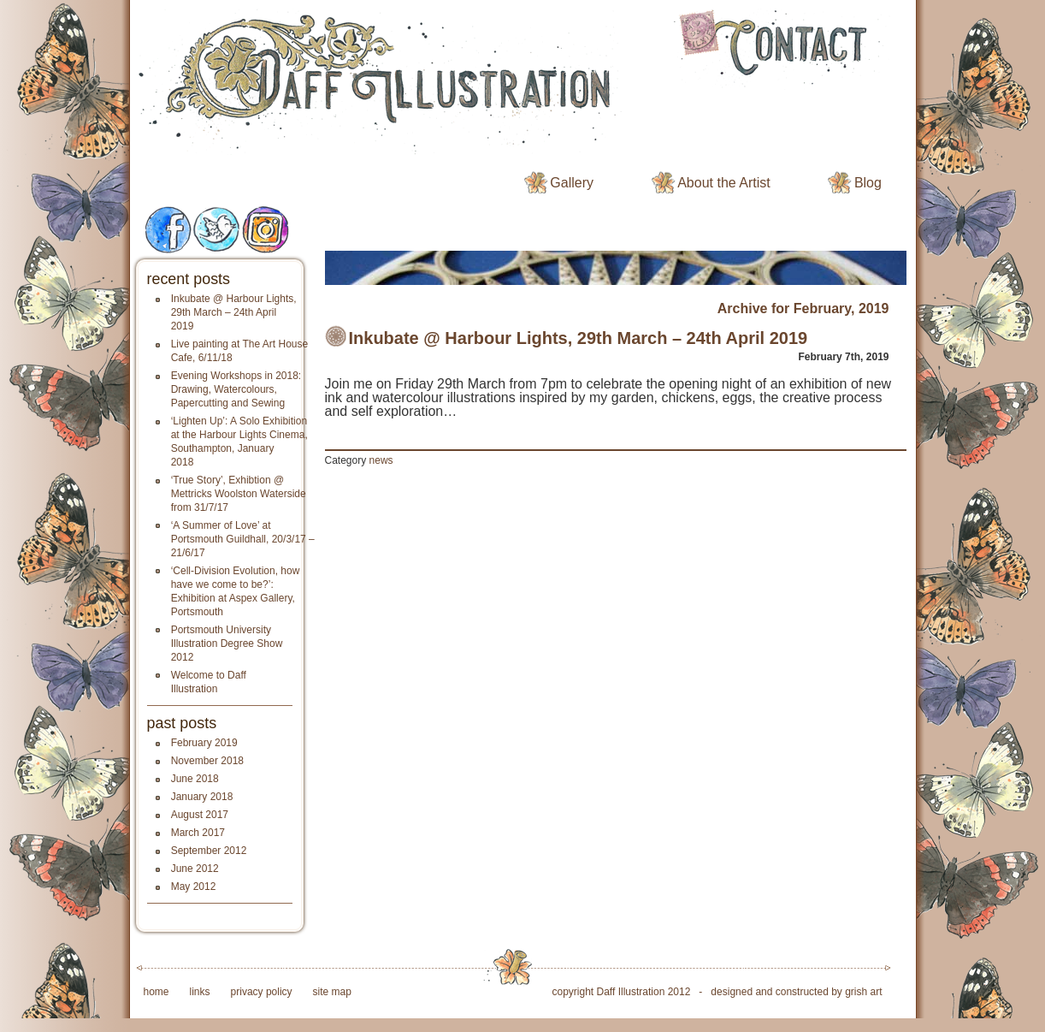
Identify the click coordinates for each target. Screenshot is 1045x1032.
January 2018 (202, 797)
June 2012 (195, 869)
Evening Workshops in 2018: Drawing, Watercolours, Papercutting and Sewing (236, 389)
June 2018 (195, 779)
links (200, 992)
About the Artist (723, 182)
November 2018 (207, 761)
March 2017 (198, 833)
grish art (863, 992)
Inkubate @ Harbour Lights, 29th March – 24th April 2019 (234, 312)
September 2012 (209, 851)
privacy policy (261, 992)
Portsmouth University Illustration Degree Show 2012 (227, 643)
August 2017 (199, 815)
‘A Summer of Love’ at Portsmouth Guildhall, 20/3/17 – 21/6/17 (243, 539)
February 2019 (204, 743)
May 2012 (193, 887)
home (156, 992)
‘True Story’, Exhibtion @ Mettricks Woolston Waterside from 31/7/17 (238, 493)
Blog (868, 182)
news (381, 460)
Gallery (571, 182)
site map (332, 992)
